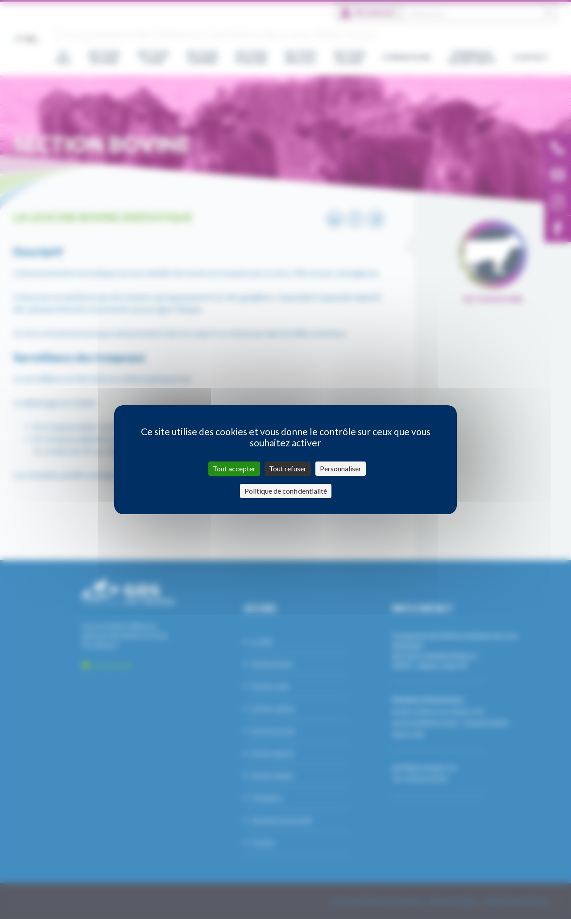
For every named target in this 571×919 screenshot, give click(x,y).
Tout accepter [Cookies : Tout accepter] (234, 468)
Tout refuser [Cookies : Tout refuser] (287, 468)
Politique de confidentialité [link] (285, 491)
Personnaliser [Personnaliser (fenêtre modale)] (340, 468)
